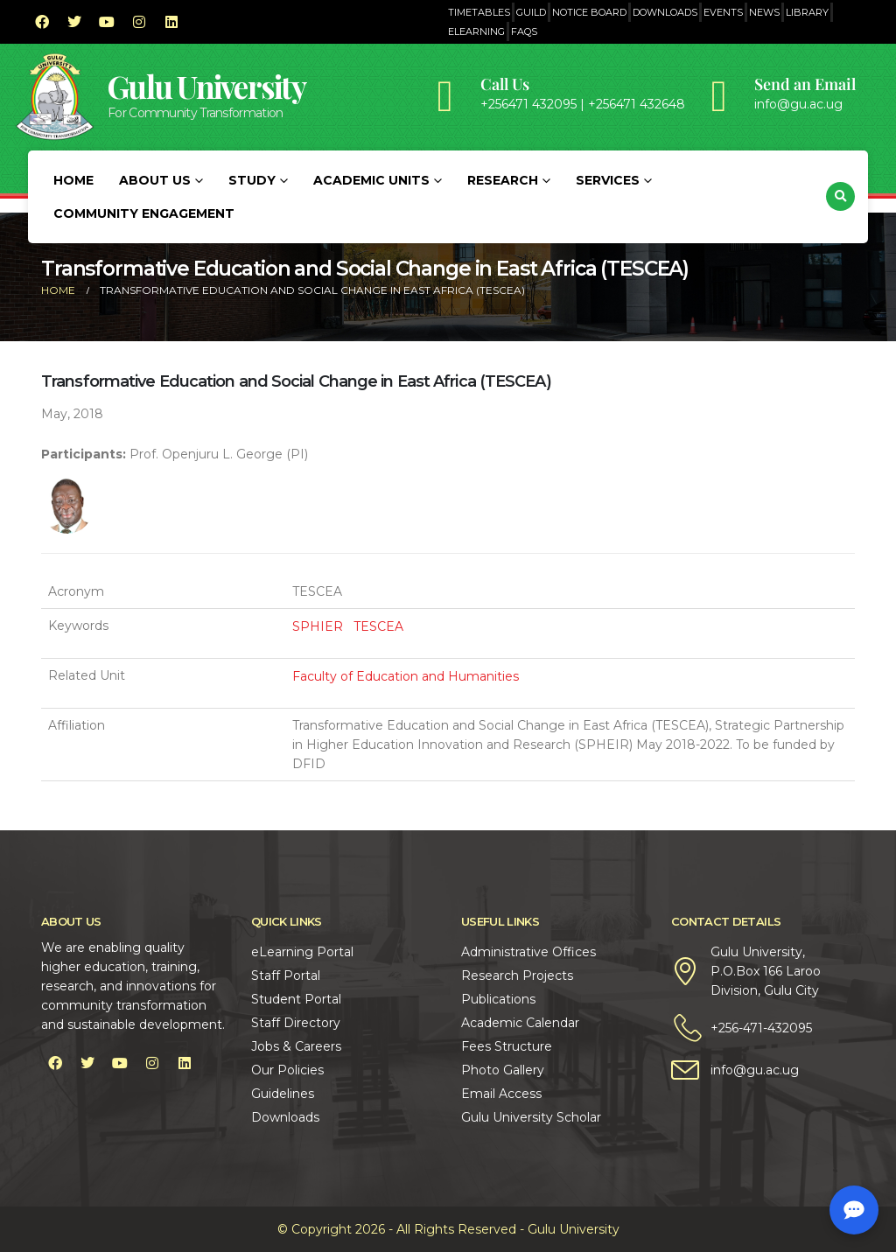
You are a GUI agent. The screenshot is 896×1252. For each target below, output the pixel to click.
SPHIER (317, 626)
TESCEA (378, 626)
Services (608, 180)
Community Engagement (143, 213)
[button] (840, 196)
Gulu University (206, 86)
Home (73, 180)
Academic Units (371, 180)
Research (502, 180)
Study (252, 180)
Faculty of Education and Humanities (405, 676)
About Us (155, 180)
